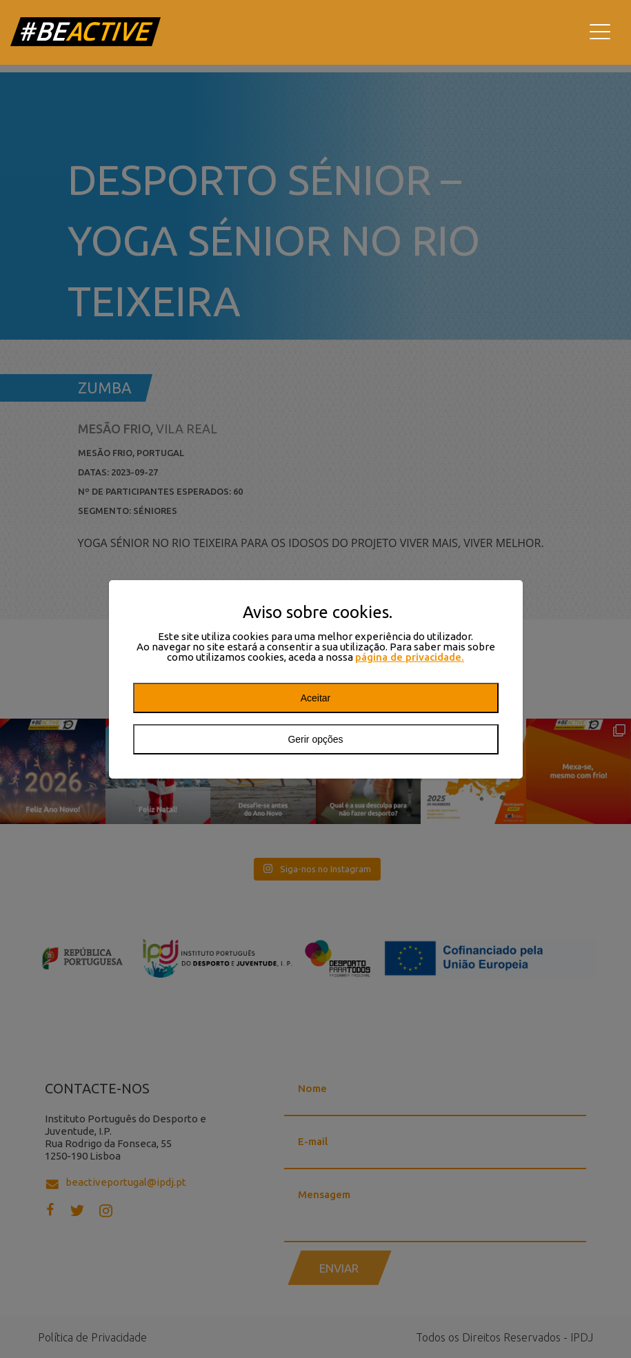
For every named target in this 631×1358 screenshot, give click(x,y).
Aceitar (316, 697)
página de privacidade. (409, 657)
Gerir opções (315, 739)
